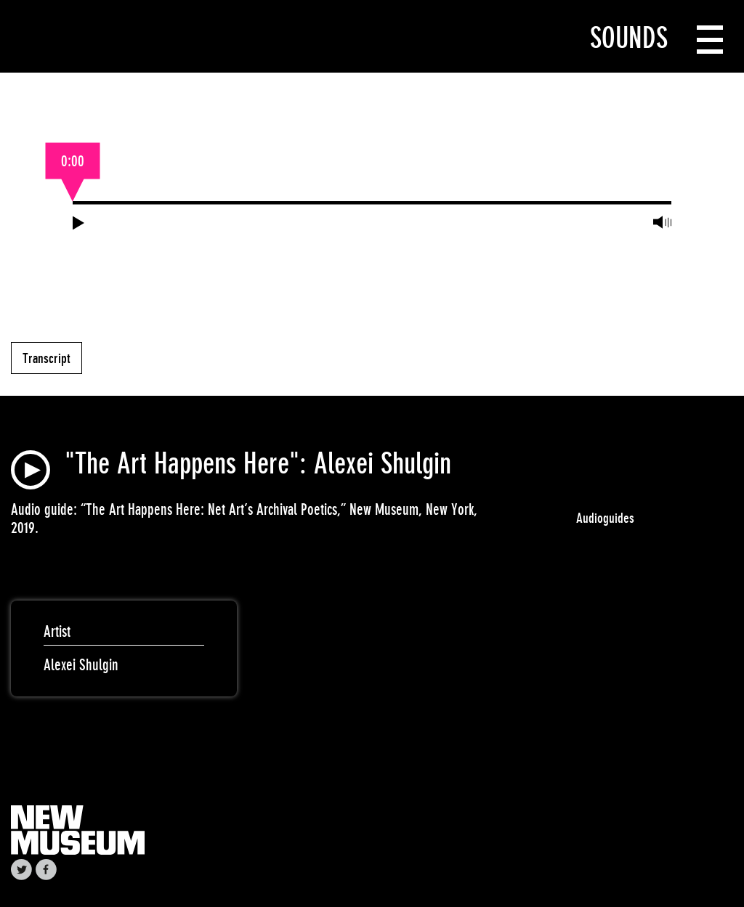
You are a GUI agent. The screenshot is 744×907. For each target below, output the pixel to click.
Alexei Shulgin (81, 665)
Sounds (629, 37)
